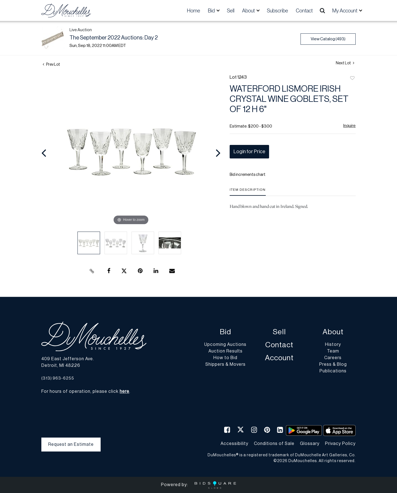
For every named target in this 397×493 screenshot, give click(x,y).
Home (193, 10)
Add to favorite (352, 78)
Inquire (349, 126)
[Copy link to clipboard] (92, 271)
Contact (304, 10)
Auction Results (225, 351)
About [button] (249, 10)
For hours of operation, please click (85, 391)
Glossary (310, 443)
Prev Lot (51, 65)
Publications (333, 371)
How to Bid (225, 358)
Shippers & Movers (225, 364)
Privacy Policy (340, 443)
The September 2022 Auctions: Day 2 (113, 38)
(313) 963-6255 (57, 378)
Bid (225, 332)
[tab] (248, 192)
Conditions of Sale (274, 443)
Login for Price (249, 151)
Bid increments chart (247, 175)
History (333, 345)
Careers (333, 358)
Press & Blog (333, 364)
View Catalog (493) (328, 39)
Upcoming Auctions (225, 345)
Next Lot (345, 63)
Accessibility (234, 443)
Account (279, 358)
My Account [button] (345, 10)
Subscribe (277, 10)
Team (333, 351)
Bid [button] (212, 10)
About (333, 332)
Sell (230, 10)
